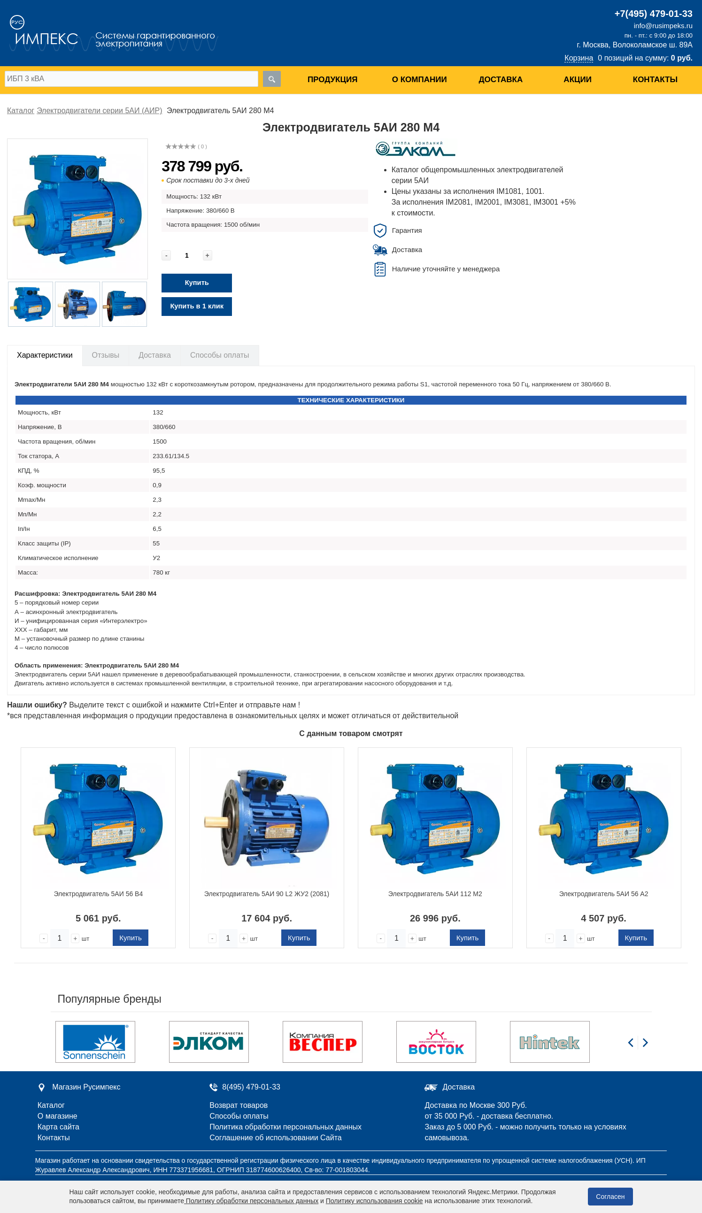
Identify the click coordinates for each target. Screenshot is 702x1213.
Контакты (655, 79)
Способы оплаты (219, 355)
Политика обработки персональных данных (285, 1127)
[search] (272, 79)
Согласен (610, 1196)
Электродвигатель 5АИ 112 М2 (435, 894)
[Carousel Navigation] (638, 1047)
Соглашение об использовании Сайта (275, 1138)
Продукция (332, 79)
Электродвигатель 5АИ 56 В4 (98, 894)
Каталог (51, 1105)
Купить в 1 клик (197, 306)
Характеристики (45, 355)
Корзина (578, 58)
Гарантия (407, 230)
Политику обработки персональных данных (251, 1201)
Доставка (500, 79)
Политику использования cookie (374, 1201)
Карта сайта (58, 1127)
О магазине (57, 1116)
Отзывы (106, 355)
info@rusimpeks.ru (663, 26)
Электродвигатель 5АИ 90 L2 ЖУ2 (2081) (266, 894)
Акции (577, 79)
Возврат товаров (238, 1105)
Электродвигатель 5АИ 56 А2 (603, 894)
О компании (419, 79)
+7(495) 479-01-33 (654, 13)
